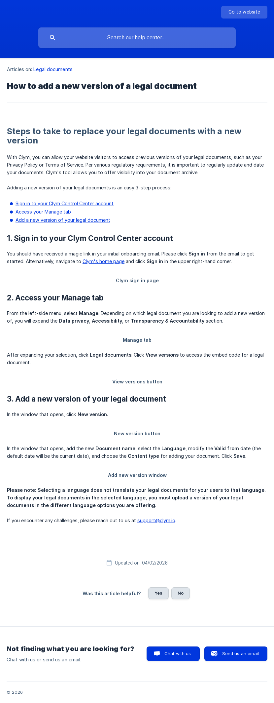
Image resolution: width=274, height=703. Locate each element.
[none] (244, 12)
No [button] (181, 593)
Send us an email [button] (240, 653)
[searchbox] (137, 37)
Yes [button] (158, 593)
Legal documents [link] (53, 69)
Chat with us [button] (177, 653)
